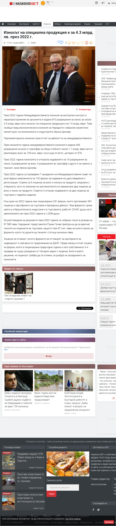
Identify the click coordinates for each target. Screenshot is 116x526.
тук (6, 349)
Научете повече (73, 518)
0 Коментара (85, 109)
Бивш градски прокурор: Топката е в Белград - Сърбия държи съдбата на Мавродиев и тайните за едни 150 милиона (18, 399)
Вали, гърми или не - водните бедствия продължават (45, 396)
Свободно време (72, 23)
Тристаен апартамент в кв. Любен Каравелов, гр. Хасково (30, 478)
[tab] (106, 237)
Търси (51, 494)
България (11, 109)
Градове (98, 23)
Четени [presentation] (106, 236)
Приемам (109, 522)
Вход (49, 356)
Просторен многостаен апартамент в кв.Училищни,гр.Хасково (31, 498)
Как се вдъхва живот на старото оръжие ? (18, 297)
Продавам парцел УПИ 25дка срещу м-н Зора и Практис (30, 457)
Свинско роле (54, 480)
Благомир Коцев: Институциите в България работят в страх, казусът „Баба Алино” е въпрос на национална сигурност (77, 401)
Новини (47, 23)
